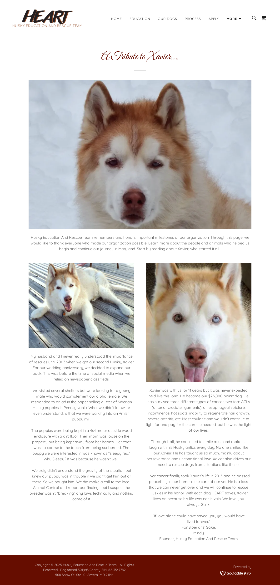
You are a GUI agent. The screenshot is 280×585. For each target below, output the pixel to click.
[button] (234, 19)
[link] (47, 17)
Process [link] (193, 19)
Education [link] (140, 19)
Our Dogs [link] (167, 19)
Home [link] (116, 19)
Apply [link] (214, 19)
